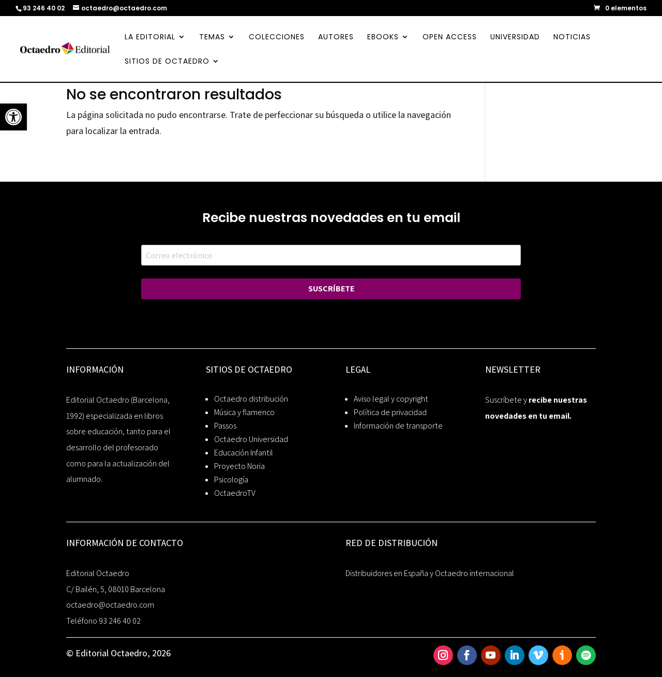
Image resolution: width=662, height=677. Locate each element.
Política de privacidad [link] (390, 412)
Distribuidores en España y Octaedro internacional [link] (429, 573)
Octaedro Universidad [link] (251, 439)
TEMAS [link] (212, 37)
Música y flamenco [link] (244, 412)
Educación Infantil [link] (243, 452)
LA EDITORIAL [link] (150, 37)
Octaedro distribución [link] (251, 398)
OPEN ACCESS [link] (450, 37)
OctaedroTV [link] (234, 493)
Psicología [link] (231, 479)
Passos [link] (225, 425)
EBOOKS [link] (383, 37)
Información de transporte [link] (398, 425)
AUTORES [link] (336, 37)
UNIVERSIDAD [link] (515, 37)
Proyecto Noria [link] (239, 466)
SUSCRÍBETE (331, 288)
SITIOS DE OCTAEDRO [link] (167, 61)
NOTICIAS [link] (572, 37)
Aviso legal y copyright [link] (391, 398)
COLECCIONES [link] (277, 37)
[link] (13, 117)
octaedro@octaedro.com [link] (110, 604)
